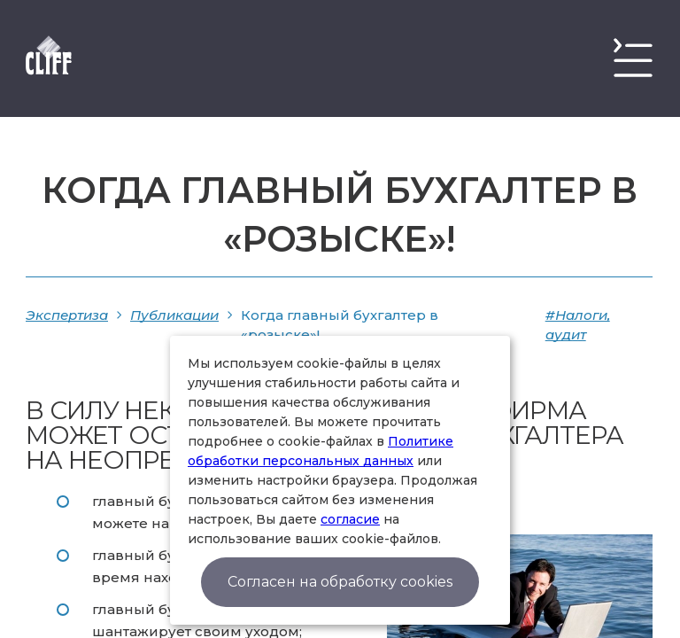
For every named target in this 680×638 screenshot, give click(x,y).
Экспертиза (67, 315)
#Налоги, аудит (577, 325)
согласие (350, 519)
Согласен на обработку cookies (340, 581)
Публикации (174, 315)
